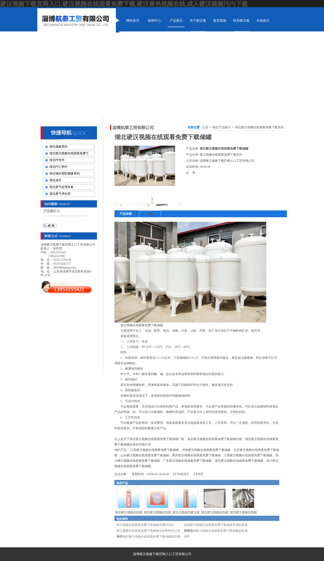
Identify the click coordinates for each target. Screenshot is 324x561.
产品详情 (126, 213)
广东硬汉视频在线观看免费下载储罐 (187, 460)
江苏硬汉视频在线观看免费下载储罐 (154, 450)
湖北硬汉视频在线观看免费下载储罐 (239, 460)
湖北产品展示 (221, 127)
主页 (205, 127)
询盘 (150, 213)
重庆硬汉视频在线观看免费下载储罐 (196, 455)
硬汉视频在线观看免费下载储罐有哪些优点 (145, 525)
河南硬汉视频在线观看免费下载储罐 (206, 450)
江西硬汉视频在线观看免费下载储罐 (248, 455)
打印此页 (181, 474)
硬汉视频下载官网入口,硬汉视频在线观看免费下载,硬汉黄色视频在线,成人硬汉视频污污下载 (124, 4)
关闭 (198, 474)
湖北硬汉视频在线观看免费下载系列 (259, 127)
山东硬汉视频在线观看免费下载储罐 (144, 455)
